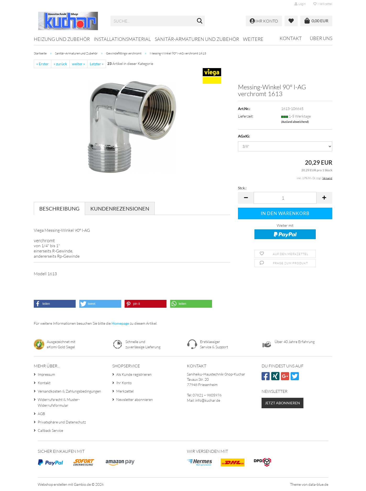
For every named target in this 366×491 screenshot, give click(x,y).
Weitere (253, 39)
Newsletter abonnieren (134, 399)
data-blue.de (318, 484)
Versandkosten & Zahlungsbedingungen (69, 391)
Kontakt (291, 38)
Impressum (46, 374)
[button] (246, 198)
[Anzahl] (285, 198)
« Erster (42, 64)
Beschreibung (59, 208)
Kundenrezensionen (119, 208)
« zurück (60, 64)
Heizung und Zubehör (62, 39)
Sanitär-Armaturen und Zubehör (197, 39)
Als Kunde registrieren (134, 374)
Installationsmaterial (122, 39)
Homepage (120, 323)
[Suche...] (200, 21)
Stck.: (242, 188)
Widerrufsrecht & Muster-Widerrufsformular (59, 402)
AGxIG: (244, 136)
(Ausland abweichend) (295, 121)
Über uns (321, 38)
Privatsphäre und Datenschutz (62, 422)
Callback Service (50, 430)
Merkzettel (322, 4)
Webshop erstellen (52, 484)
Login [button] (300, 4)
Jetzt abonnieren (282, 403)
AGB (41, 413)
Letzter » (96, 64)
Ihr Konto (124, 382)
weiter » (78, 64)
